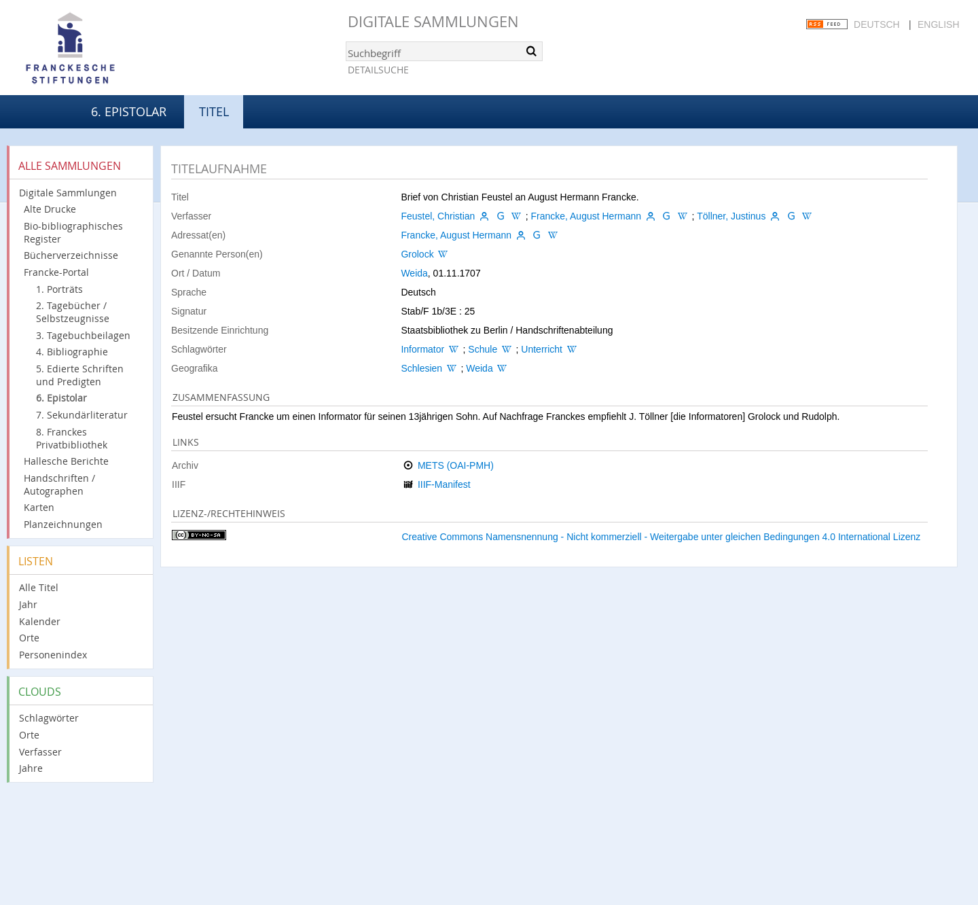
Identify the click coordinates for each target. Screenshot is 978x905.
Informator (422, 349)
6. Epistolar (128, 111)
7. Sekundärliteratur (82, 414)
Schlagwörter (49, 717)
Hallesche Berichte (66, 461)
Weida (414, 273)
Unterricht (541, 349)
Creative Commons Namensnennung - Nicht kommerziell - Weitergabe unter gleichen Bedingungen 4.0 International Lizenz (660, 536)
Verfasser (40, 751)
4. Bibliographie (72, 351)
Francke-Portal (56, 272)
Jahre (31, 768)
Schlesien (421, 368)
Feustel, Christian (438, 216)
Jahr (28, 604)
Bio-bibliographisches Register (73, 232)
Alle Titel (38, 587)
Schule (482, 349)
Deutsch (877, 24)
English (938, 24)
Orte (29, 637)
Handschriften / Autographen (59, 484)
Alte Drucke (50, 208)
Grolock (417, 254)
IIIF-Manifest (444, 484)
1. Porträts (59, 289)
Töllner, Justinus (731, 216)
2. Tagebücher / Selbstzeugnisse (72, 312)
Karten (39, 507)
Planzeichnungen (63, 524)
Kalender (39, 621)
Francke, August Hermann (585, 216)
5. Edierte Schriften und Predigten (80, 375)
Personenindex (53, 654)
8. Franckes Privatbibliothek (71, 438)
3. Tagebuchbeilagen (83, 335)
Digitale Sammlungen (433, 21)
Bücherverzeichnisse (71, 255)
